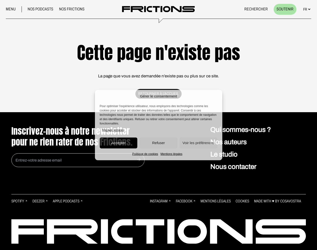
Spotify (19, 201)
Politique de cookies (145, 153)
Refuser (158, 143)
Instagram (160, 201)
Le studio (223, 154)
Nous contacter (233, 166)
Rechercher (256, 9)
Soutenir (285, 9)
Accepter (118, 143)
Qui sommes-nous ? (240, 129)
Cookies (242, 201)
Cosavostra (290, 201)
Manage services (113, 130)
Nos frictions (72, 9)
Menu (11, 9)
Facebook (186, 201)
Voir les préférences (199, 143)
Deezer (40, 201)
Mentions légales (171, 153)
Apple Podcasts (68, 201)
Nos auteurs (228, 142)
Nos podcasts (40, 9)
